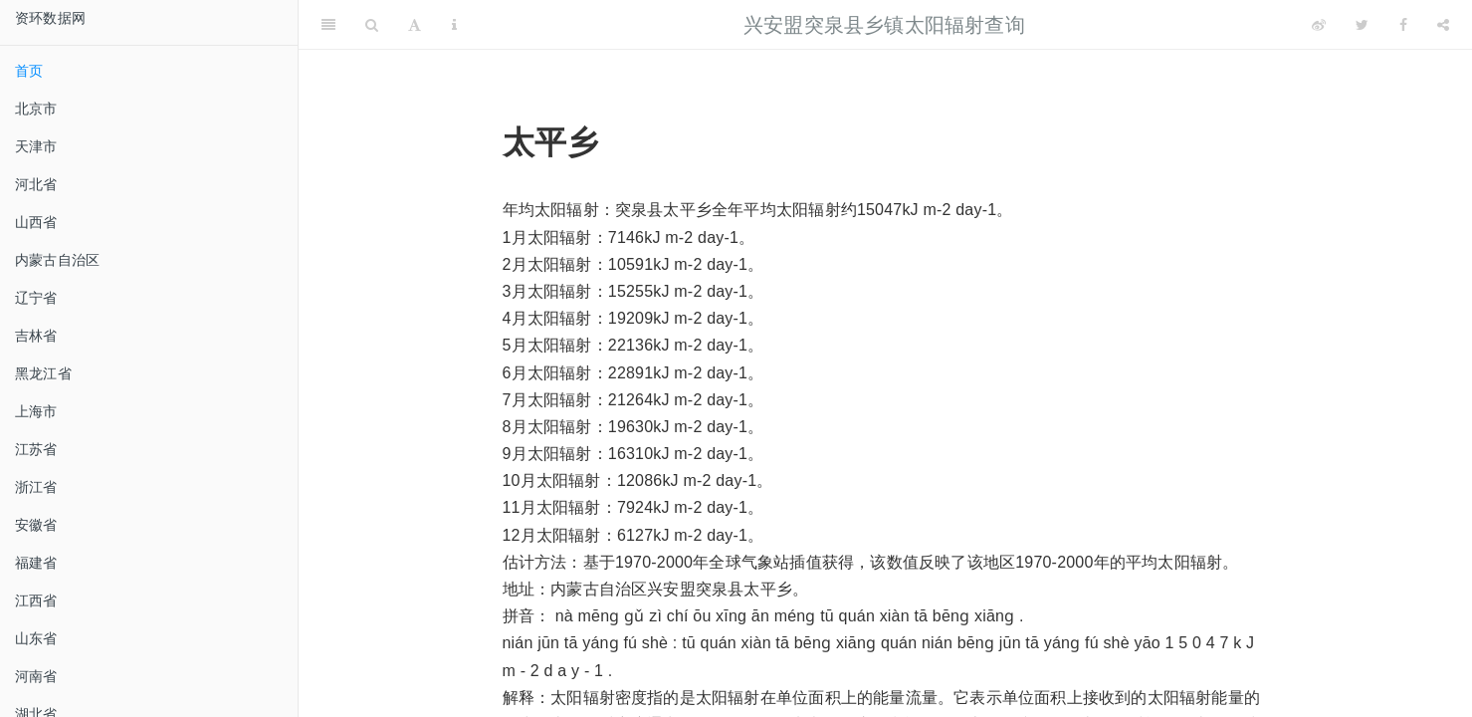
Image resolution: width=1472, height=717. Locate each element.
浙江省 (36, 487)
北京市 (36, 109)
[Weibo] (1319, 25)
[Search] (371, 25)
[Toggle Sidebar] (328, 25)
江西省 (36, 600)
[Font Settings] (414, 25)
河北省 (36, 184)
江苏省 (36, 449)
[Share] (1443, 25)
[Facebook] (1403, 25)
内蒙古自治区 (57, 260)
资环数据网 (50, 18)
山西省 (36, 222)
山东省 (36, 638)
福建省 (36, 563)
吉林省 (36, 336)
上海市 (36, 411)
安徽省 (36, 525)
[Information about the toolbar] (454, 25)
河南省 (36, 676)
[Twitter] (1362, 25)
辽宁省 (36, 298)
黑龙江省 (43, 373)
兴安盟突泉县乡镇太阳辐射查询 (884, 25)
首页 (29, 71)
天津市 (36, 146)
